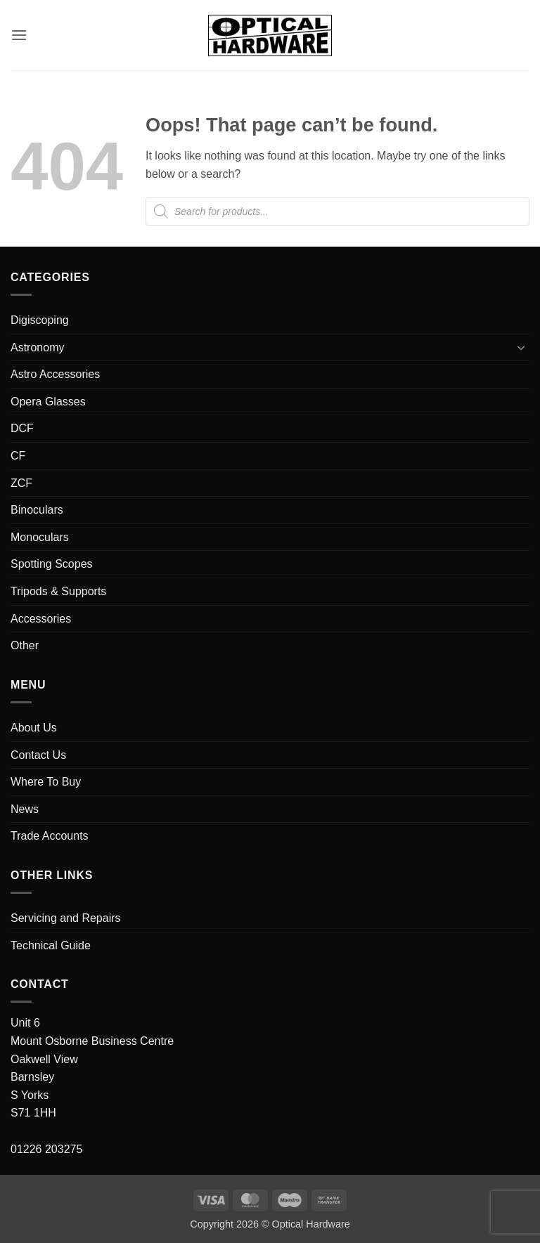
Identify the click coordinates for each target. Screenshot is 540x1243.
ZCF (21, 483)
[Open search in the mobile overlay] (337, 211)
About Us (34, 728)
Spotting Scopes (52, 564)
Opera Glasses (48, 402)
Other (25, 645)
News (25, 809)
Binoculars (37, 510)
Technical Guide (51, 945)
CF (18, 456)
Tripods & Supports (58, 591)
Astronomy (37, 347)
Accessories (41, 619)
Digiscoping (40, 320)
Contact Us (38, 755)
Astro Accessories (55, 374)
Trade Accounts (50, 836)
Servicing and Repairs (66, 918)
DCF (22, 428)
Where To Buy (46, 782)
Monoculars (40, 537)
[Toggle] (521, 347)
